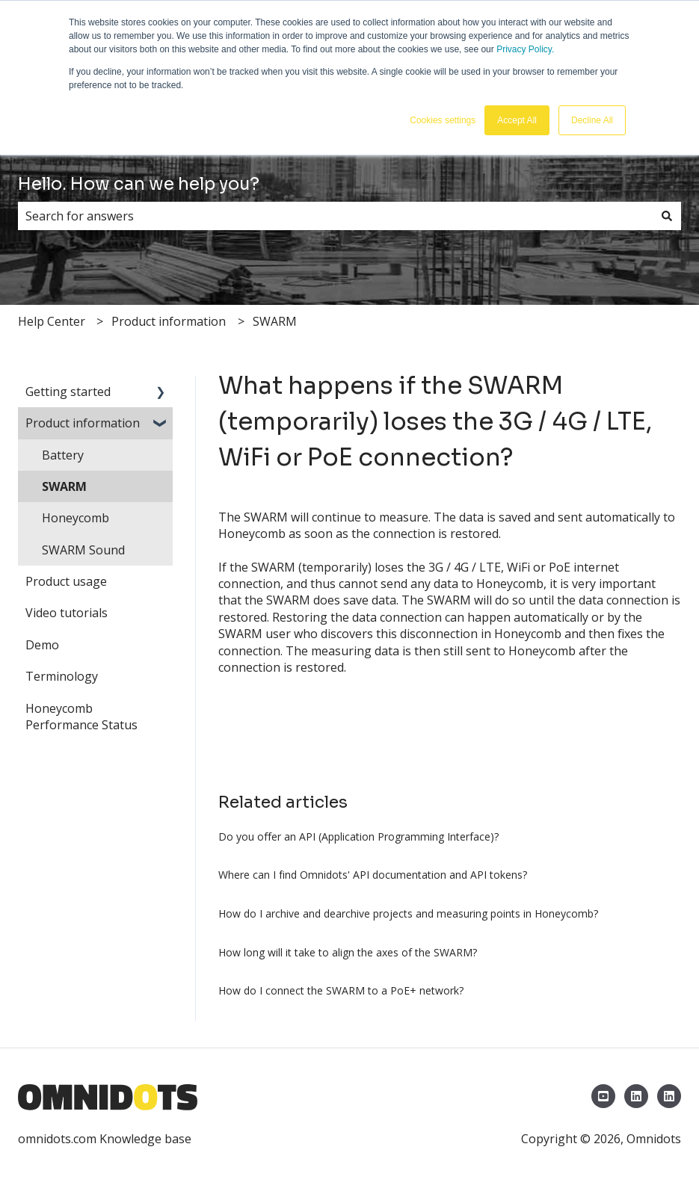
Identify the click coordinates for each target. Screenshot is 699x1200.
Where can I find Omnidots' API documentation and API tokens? (372, 874)
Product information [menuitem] (82, 423)
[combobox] (335, 216)
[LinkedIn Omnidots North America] (669, 1096)
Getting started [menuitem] (68, 391)
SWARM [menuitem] (64, 486)
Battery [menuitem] (63, 455)
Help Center (51, 321)
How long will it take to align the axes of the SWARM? (347, 952)
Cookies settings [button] (442, 120)
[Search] (667, 216)
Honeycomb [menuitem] (75, 518)
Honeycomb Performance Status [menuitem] (81, 716)
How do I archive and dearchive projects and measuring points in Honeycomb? (408, 913)
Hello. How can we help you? (138, 184)
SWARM (275, 321)
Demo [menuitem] (42, 645)
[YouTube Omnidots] (603, 1096)
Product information (168, 321)
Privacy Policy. (525, 49)
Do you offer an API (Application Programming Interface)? (358, 836)
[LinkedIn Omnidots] (636, 1096)
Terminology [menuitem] (61, 676)
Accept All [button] (517, 120)
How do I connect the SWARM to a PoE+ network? (341, 990)
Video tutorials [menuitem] (66, 612)
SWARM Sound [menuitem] (83, 550)
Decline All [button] (592, 120)
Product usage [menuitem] (66, 581)
